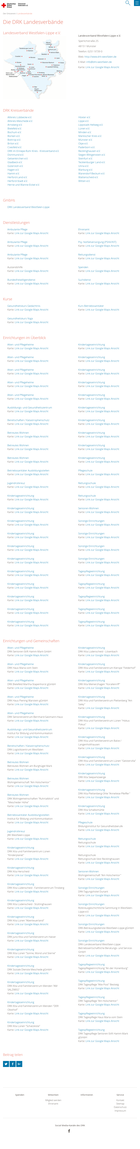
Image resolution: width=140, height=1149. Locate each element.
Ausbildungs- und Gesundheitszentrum (29, 407)
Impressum (120, 1110)
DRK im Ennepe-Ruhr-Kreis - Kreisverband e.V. (33, 151)
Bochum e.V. (15, 132)
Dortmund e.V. (16, 154)
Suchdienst (84, 279)
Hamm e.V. (14, 173)
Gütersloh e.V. (15, 166)
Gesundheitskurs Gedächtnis (23, 306)
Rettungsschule (87, 483)
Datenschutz (120, 1107)
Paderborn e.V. (86, 147)
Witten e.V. (84, 181)
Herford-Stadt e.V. (18, 181)
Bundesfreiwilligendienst (21, 279)
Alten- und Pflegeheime (20, 344)
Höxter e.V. (84, 117)
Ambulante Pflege (17, 229)
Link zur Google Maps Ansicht (102, 67)
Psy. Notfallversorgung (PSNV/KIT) (97, 242)
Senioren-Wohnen (88, 508)
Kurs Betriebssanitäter (91, 306)
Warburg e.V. (85, 169)
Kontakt (120, 1100)
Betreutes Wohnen (18, 432)
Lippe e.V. (83, 121)
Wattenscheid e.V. (88, 177)
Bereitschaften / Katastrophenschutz (28, 420)
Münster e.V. (85, 139)
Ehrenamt (83, 229)
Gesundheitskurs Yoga (20, 318)
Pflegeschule (85, 470)
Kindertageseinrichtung (20, 495)
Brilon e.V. (13, 143)
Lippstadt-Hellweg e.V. (90, 124)
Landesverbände (24, 13)
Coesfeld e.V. (15, 147)
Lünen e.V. (84, 128)
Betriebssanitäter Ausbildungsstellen (28, 470)
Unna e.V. (83, 166)
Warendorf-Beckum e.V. (91, 173)
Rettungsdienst (86, 254)
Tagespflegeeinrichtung (91, 571)
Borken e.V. (14, 136)
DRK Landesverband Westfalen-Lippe (28, 207)
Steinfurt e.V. (85, 158)
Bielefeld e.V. (15, 128)
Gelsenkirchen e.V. (18, 158)
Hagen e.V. (13, 169)
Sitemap (120, 1103)
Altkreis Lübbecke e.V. (20, 117)
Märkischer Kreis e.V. (90, 136)
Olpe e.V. (83, 143)
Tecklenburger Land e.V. (91, 162)
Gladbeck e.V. (15, 162)
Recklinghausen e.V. (89, 151)
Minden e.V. (84, 132)
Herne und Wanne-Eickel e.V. (24, 184)
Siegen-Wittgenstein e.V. (91, 154)
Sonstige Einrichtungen (91, 521)
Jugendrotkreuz (16, 483)
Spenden (83, 267)
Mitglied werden (53, 1100)
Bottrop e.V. (14, 139)
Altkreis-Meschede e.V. (20, 121)
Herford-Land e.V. (17, 177)
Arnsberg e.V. (15, 124)
